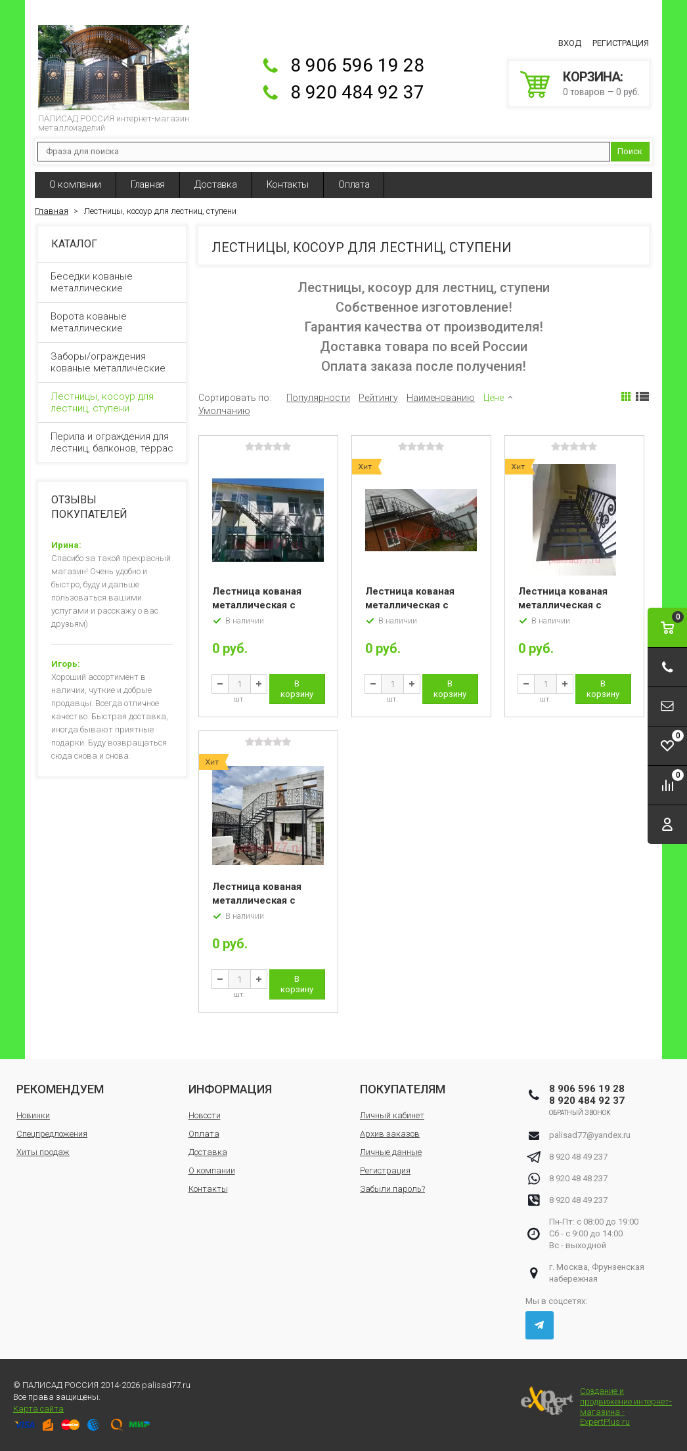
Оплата (353, 184)
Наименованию (441, 397)
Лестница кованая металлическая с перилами (256, 605)
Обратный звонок (580, 1112)
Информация (230, 1089)
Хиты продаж (43, 1152)
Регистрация (620, 43)
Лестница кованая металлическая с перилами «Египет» (565, 605)
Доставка (215, 184)
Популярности (318, 397)
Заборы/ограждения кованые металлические (113, 362)
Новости (204, 1115)
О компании (75, 184)
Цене (493, 397)
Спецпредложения (51, 1134)
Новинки (33, 1115)
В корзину (296, 689)
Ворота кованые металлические (113, 322)
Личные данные (391, 1152)
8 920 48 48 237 (578, 1178)
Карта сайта (38, 1409)
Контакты (288, 184)
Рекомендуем (60, 1089)
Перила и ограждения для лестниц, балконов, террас (113, 442)
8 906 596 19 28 (357, 65)
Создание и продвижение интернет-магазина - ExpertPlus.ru (596, 1406)
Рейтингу (378, 397)
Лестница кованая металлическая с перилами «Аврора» (413, 605)
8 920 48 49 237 (578, 1157)
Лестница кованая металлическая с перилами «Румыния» (264, 900)
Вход (569, 43)
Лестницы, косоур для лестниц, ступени (113, 402)
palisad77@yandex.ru (590, 1135)
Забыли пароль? (392, 1189)
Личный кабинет (392, 1115)
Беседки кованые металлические (113, 282)
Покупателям (402, 1089)
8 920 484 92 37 (357, 92)
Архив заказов (390, 1134)
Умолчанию (224, 411)
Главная (148, 184)
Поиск (629, 151)
